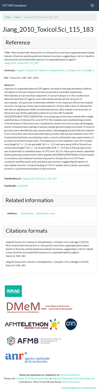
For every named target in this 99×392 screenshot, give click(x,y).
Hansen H (44, 70)
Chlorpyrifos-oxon (45, 213)
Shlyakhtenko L (58, 70)
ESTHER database (14, 5)
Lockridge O (88, 70)
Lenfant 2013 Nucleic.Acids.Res (32, 378)
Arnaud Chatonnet (70, 374)
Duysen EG (32, 70)
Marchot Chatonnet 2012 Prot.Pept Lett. (74, 378)
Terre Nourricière (71, 381)
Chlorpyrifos (27, 213)
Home (8, 17)
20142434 (22, 185)
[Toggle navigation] (92, 5)
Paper (17, 17)
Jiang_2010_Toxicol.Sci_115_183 (21, 63)
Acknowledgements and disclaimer (79, 387)
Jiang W (20, 70)
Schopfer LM (73, 70)
